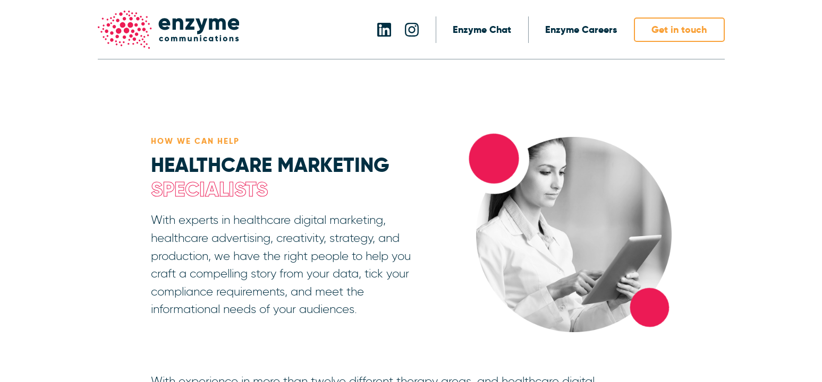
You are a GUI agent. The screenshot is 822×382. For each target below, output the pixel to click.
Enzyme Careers (581, 30)
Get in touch (679, 29)
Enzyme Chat (482, 30)
